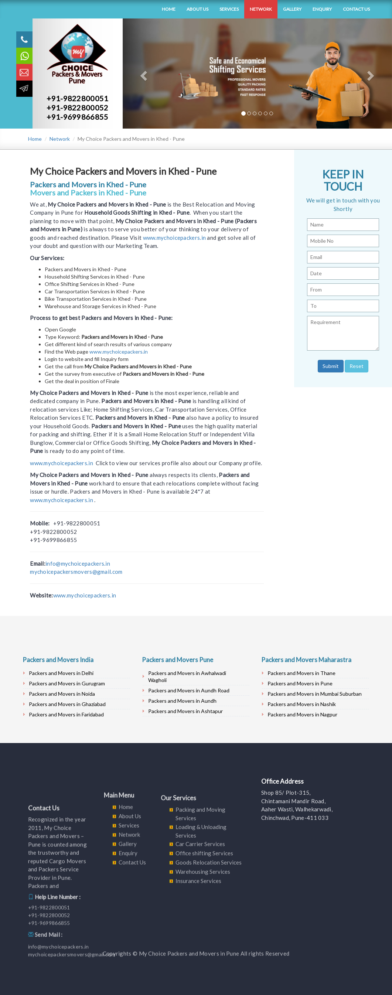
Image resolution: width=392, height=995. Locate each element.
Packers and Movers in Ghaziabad (67, 704)
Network (261, 9)
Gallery (292, 9)
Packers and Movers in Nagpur (302, 714)
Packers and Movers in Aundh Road (188, 690)
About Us (197, 9)
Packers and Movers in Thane (301, 673)
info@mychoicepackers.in (77, 563)
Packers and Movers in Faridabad (66, 714)
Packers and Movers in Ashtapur (185, 711)
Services (229, 9)
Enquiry (322, 9)
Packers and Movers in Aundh (182, 701)
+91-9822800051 (77, 98)
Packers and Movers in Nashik (301, 704)
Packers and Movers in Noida (62, 694)
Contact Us (356, 9)
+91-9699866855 (77, 116)
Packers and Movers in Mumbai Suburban (314, 694)
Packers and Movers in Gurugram (67, 683)
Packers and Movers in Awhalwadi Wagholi (187, 676)
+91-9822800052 (77, 107)
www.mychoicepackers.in (174, 237)
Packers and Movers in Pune (300, 683)
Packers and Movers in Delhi (61, 673)
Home (168, 9)
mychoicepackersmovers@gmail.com (76, 571)
